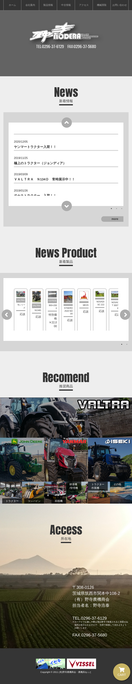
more (115, 218)
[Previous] (66, 122)
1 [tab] (111, 208)
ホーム (12, 5)
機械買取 (102, 5)
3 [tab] (121, 208)
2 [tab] (116, 208)
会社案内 (30, 5)
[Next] (66, 206)
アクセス (84, 5)
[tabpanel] (66, 143)
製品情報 (48, 5)
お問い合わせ (119, 5)
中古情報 (66, 5)
